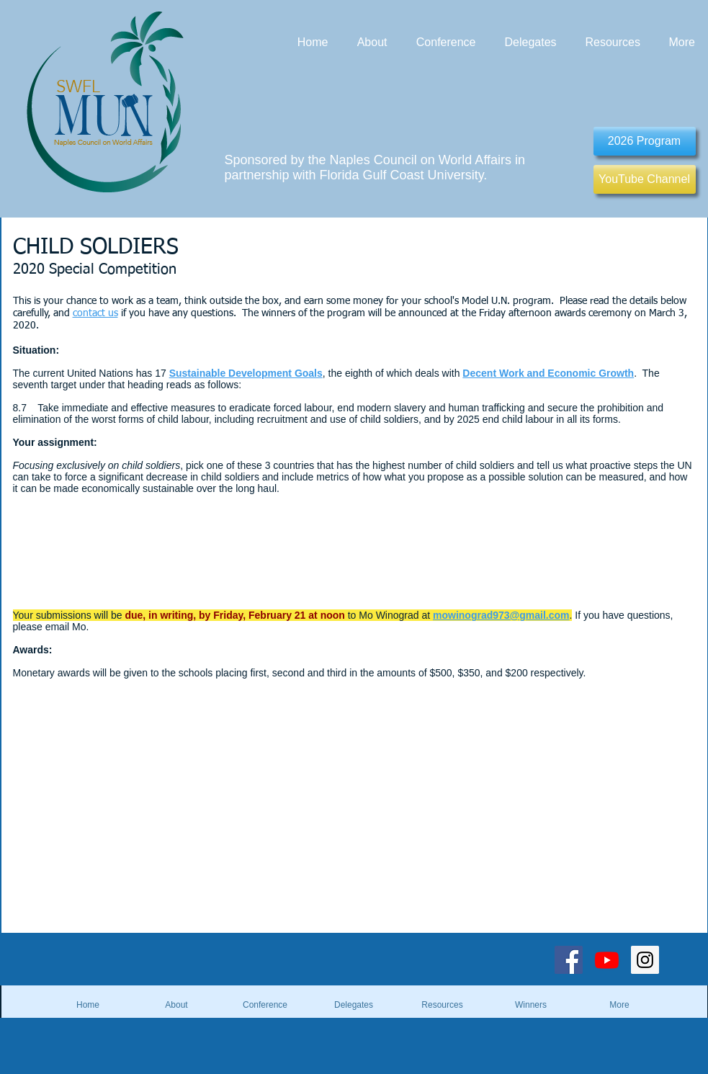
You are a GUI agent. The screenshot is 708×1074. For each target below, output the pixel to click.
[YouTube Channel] (644, 179)
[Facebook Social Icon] (569, 960)
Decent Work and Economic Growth (548, 373)
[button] (531, 1005)
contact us (95, 313)
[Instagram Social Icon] (645, 960)
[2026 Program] (644, 141)
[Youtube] (607, 960)
